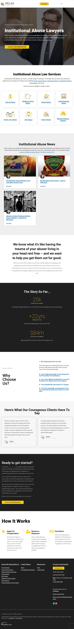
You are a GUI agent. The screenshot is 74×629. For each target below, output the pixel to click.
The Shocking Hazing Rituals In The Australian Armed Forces (18, 181)
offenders (16, 265)
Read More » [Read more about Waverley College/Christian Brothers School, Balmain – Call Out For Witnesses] (9, 223)
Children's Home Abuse (28, 102)
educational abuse (53, 81)
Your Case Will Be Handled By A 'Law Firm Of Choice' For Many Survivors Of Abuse (54, 380)
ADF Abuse (28, 120)
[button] (61, 4)
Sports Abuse (46, 120)
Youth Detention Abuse (63, 102)
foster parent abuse (40, 81)
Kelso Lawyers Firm (48, 152)
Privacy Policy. (19, 618)
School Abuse (46, 102)
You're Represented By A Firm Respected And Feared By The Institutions (54, 375)
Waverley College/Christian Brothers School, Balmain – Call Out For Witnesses (18, 217)
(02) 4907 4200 (58, 582)
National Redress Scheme (63, 119)
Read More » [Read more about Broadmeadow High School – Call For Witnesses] (43, 186)
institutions (55, 263)
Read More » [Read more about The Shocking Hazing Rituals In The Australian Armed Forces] (9, 186)
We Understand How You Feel (51, 361)
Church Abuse (10, 102)
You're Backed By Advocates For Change (55, 384)
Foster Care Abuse (10, 120)
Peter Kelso (12, 467)
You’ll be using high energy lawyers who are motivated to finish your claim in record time (54, 389)
